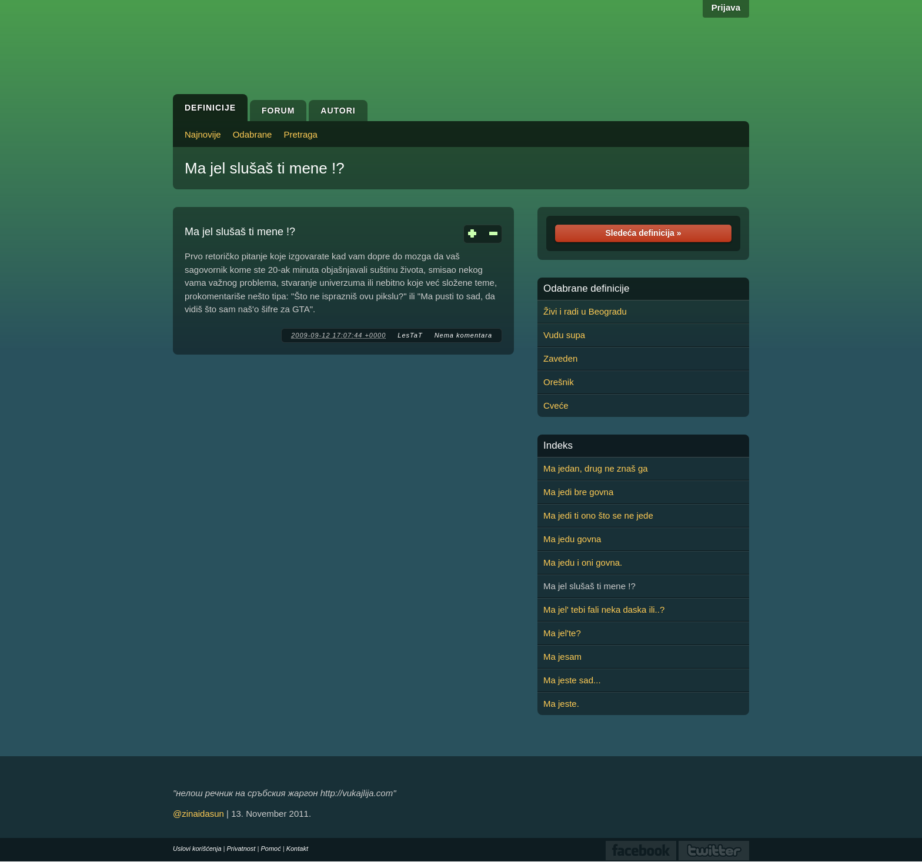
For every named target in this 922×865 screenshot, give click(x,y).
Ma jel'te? (562, 633)
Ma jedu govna (572, 539)
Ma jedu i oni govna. (582, 562)
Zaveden (560, 358)
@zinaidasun (198, 814)
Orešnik (558, 382)
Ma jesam (562, 657)
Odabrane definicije (586, 288)
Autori (337, 110)
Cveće (556, 405)
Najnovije (203, 134)
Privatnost (241, 848)
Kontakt (297, 848)
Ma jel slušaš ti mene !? (265, 168)
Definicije (210, 107)
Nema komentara (463, 335)
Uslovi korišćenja (197, 848)
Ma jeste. (561, 704)
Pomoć (270, 848)
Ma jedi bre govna (578, 492)
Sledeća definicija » (643, 233)
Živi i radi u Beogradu (585, 311)
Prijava (725, 7)
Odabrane (252, 134)
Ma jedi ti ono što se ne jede (598, 515)
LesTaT (409, 335)
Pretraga (300, 134)
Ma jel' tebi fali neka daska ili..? (603, 609)
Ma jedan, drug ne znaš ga (595, 468)
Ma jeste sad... (572, 680)
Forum (278, 110)
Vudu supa (564, 335)
